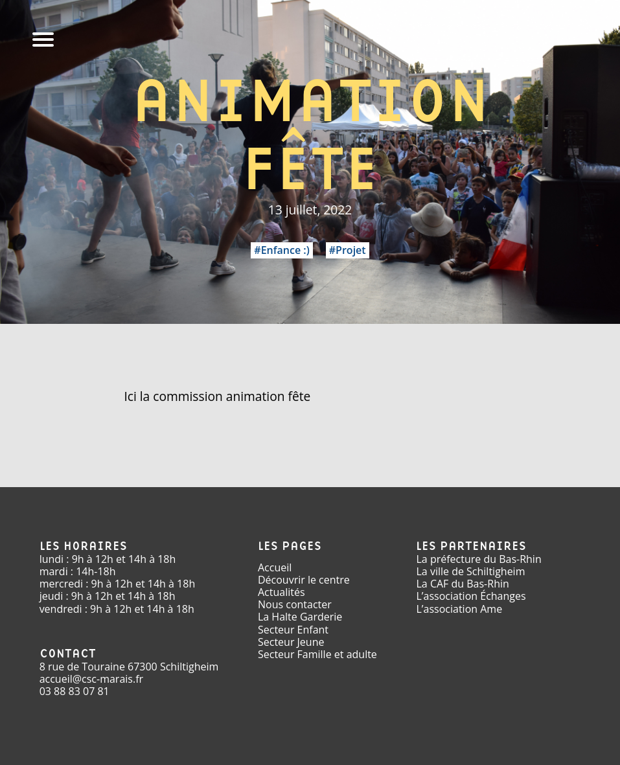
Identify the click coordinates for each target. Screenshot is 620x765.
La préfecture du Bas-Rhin (478, 559)
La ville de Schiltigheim (470, 571)
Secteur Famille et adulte (317, 654)
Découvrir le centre (304, 580)
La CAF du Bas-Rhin (462, 584)
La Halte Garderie (300, 617)
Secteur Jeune (291, 642)
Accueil (275, 567)
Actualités (281, 592)
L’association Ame (459, 609)
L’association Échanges (470, 596)
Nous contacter (295, 604)
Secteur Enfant (293, 629)
